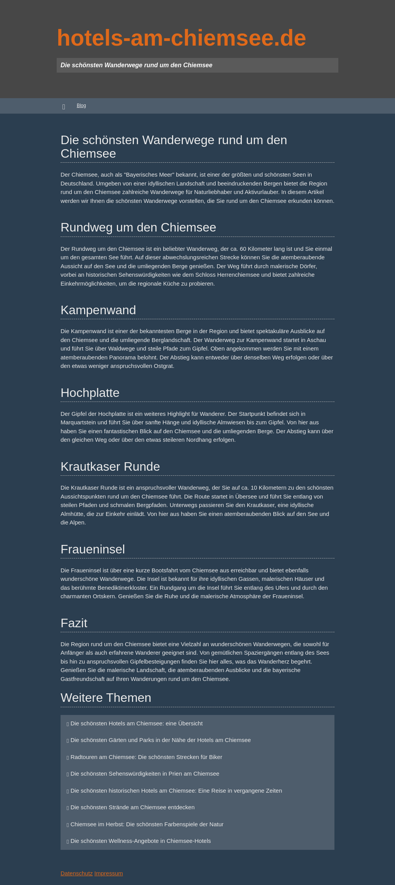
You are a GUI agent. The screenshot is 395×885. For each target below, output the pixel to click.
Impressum (109, 873)
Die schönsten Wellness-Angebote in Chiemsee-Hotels (139, 840)
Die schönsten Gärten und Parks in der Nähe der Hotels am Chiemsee (159, 740)
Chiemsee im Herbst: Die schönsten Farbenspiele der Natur (145, 824)
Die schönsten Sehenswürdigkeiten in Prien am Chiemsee (143, 773)
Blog (81, 105)
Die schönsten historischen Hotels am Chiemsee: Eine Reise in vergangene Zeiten (174, 790)
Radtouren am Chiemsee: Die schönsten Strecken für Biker (144, 757)
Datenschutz (77, 873)
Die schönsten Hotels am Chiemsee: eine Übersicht (135, 723)
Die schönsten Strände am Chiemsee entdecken (131, 807)
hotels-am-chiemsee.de (181, 37)
